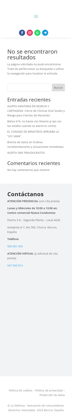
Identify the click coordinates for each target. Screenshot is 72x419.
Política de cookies (20, 390)
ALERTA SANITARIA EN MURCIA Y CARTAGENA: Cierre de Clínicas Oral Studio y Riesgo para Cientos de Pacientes (36, 110)
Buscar (58, 87)
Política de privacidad (49, 390)
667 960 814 (15, 265)
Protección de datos (52, 395)
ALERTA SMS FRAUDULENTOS (26, 152)
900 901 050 (15, 246)
